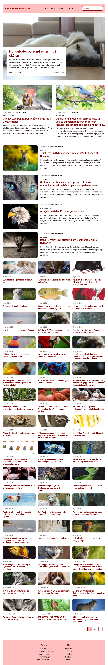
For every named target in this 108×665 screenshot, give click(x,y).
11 (95, 629)
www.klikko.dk (46, 660)
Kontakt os (69, 8)
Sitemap (69, 660)
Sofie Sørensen (15, 73)
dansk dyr (43, 237)
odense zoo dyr (8, 116)
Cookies (60, 8)
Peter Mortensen (20, 112)
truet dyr (43, 150)
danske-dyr (60, 116)
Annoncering (43, 8)
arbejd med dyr (45, 208)
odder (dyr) (44, 179)
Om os (53, 8)
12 (100, 629)
